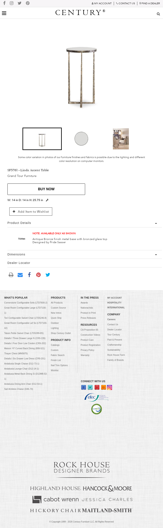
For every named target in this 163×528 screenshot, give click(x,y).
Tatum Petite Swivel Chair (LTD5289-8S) (24, 333)
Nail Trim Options (59, 365)
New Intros (56, 313)
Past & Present (114, 340)
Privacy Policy (87, 350)
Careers (111, 319)
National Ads (87, 308)
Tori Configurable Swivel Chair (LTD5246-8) (25, 318)
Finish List (56, 360)
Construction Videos (90, 335)
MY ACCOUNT (114, 298)
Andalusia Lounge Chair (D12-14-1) (21, 369)
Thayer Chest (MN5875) (16, 353)
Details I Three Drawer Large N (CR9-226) (24, 338)
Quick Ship (56, 318)
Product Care (87, 340)
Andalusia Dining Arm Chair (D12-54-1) (23, 384)
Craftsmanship (114, 345)
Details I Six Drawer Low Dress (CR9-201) (24, 358)
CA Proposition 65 (89, 330)
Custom (54, 350)
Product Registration (91, 345)
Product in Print (88, 313)
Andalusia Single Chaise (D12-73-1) (21, 364)
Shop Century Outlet (61, 333)
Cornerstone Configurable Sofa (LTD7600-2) (25, 303)
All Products (57, 303)
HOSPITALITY (114, 303)
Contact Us (112, 324)
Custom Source (58, 308)
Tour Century (113, 335)
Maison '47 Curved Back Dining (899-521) (24, 348)
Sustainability (113, 350)
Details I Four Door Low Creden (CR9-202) (25, 343)
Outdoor (55, 323)
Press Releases (88, 318)
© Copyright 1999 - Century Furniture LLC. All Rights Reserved (81, 522)
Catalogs (55, 345)
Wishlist (55, 370)
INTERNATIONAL (116, 307)
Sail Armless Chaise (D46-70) (18, 389)
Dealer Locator (114, 329)
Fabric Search (58, 355)
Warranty (85, 355)
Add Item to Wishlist (31, 212)
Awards (84, 303)
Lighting (55, 328)
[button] (42, 139)
